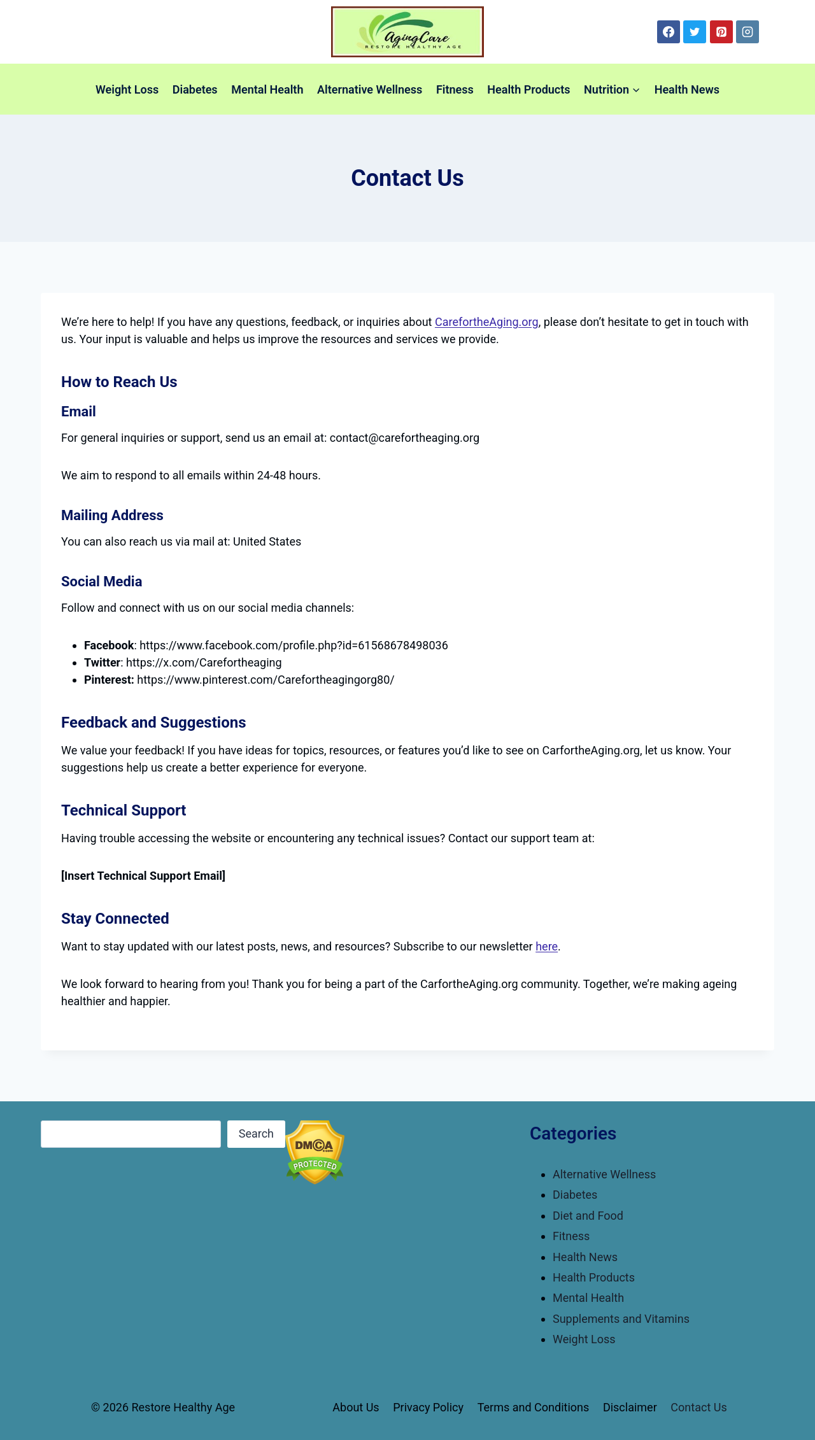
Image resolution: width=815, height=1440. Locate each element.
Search (256, 1133)
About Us (355, 1407)
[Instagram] (747, 31)
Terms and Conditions (534, 1407)
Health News (687, 89)
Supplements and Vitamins (621, 1318)
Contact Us (698, 1407)
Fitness (455, 89)
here (546, 946)
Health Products (528, 89)
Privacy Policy (428, 1407)
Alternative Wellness (369, 89)
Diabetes (195, 89)
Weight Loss (127, 89)
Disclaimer (630, 1407)
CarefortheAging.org (487, 321)
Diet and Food (588, 1215)
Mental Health (267, 89)
